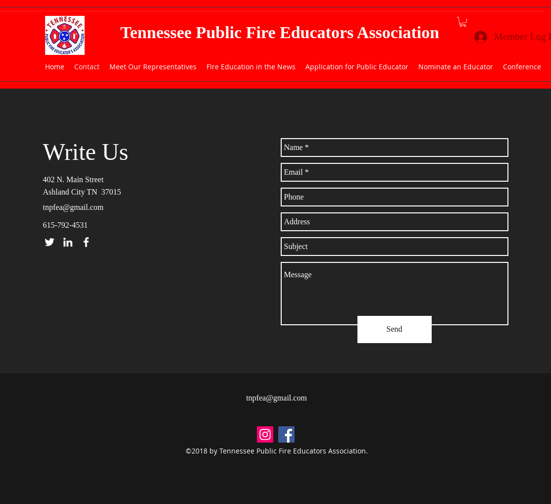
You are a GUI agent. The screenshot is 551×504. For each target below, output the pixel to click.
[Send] (394, 329)
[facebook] (86, 242)
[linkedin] (67, 242)
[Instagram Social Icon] (265, 434)
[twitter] (49, 242)
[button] (463, 22)
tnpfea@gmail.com (73, 207)
